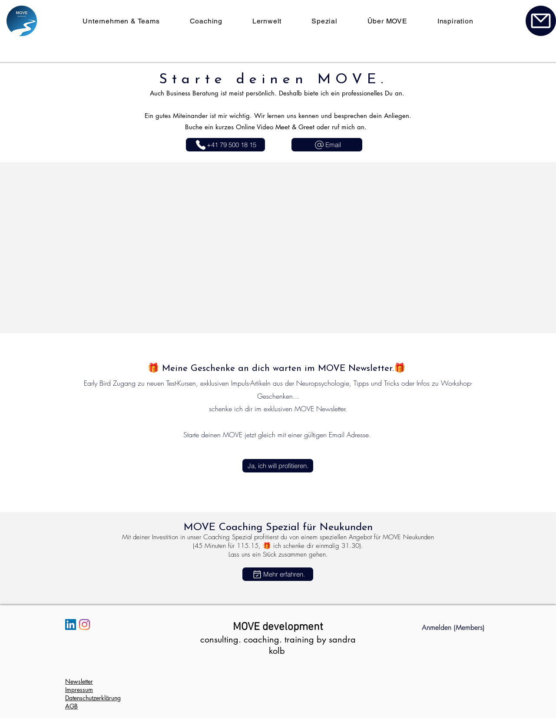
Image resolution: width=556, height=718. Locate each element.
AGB (71, 706)
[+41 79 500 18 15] (225, 144)
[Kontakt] (541, 21)
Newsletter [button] (79, 681)
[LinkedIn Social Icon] (70, 624)
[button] (277, 465)
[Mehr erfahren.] (277, 574)
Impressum (79, 689)
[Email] (326, 144)
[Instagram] (84, 624)
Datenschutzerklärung (93, 698)
